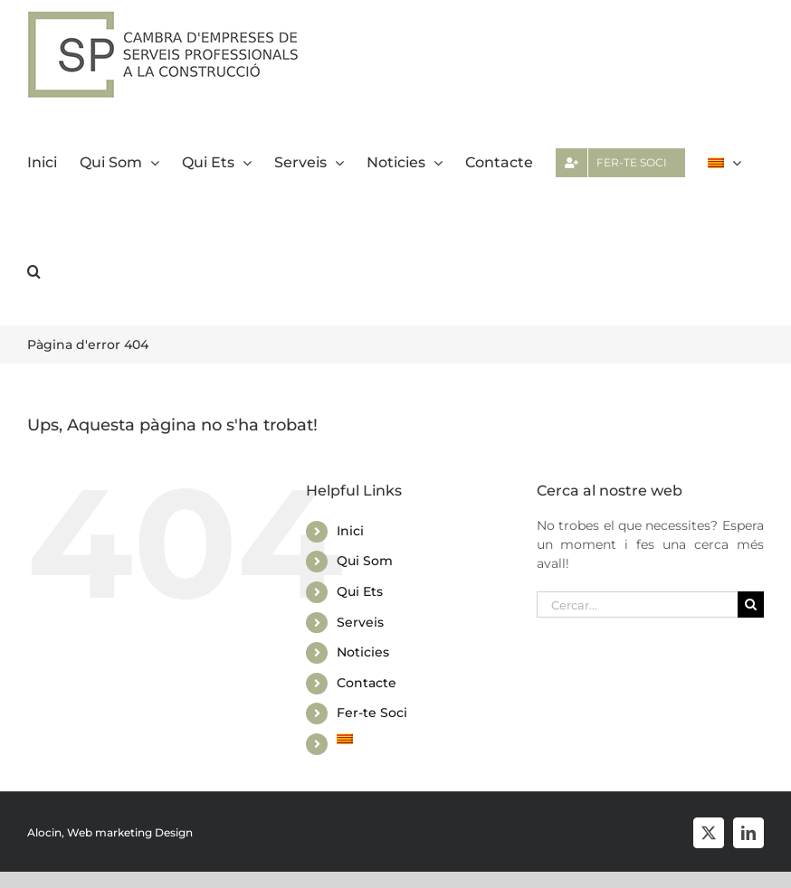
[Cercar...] (637, 604)
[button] (34, 271)
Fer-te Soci (372, 712)
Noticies (363, 652)
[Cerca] (751, 604)
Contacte (366, 683)
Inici (350, 531)
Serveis (360, 622)
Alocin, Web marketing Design (110, 832)
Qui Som (365, 561)
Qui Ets (360, 591)
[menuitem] (724, 163)
